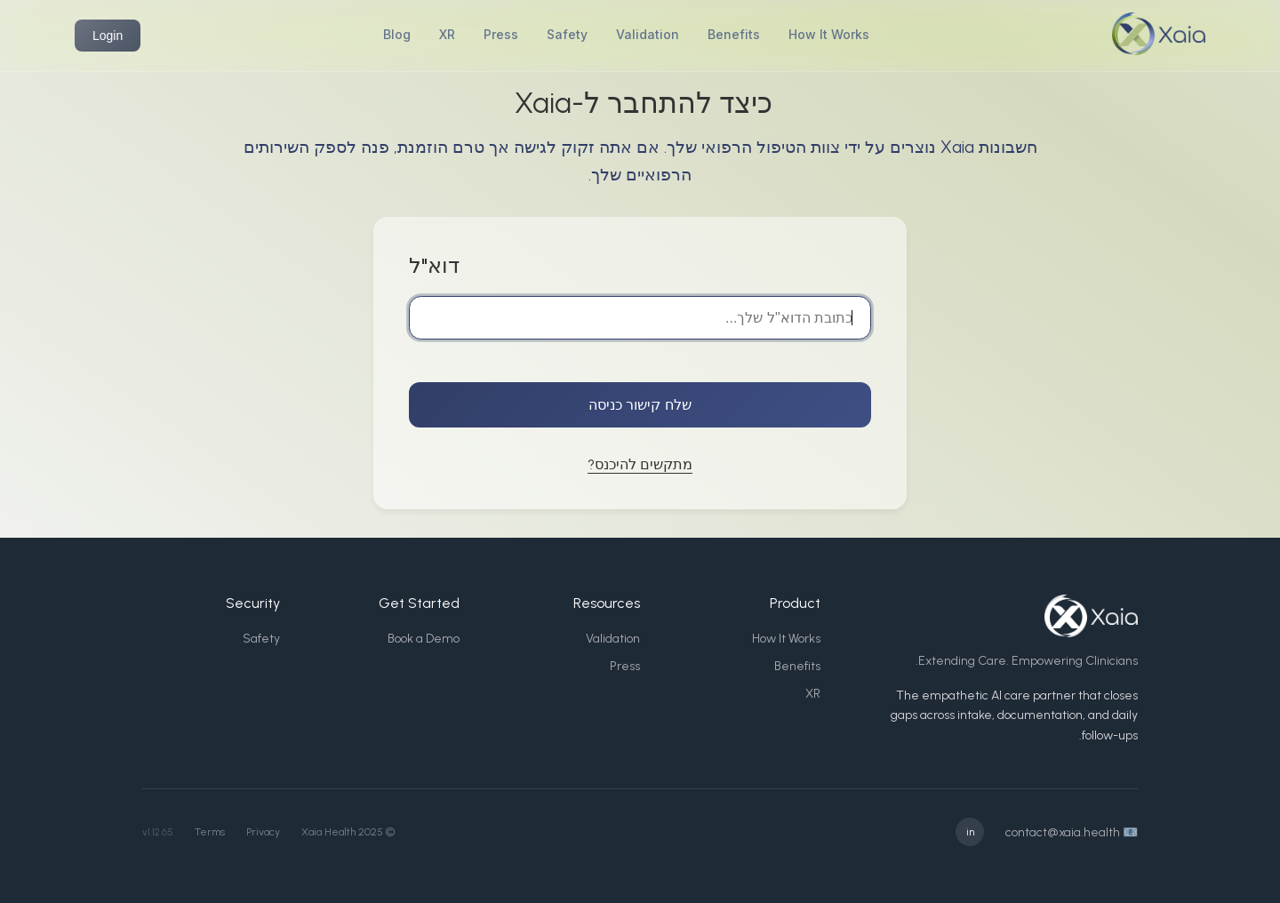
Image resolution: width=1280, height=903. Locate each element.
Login (107, 35)
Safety (567, 34)
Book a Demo (424, 638)
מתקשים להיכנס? (640, 464)
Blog (397, 34)
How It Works (828, 34)
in (970, 832)
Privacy (263, 832)
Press (501, 34)
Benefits (734, 34)
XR (447, 34)
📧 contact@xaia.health (1071, 832)
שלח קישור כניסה (640, 404)
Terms (210, 832)
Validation (647, 34)
